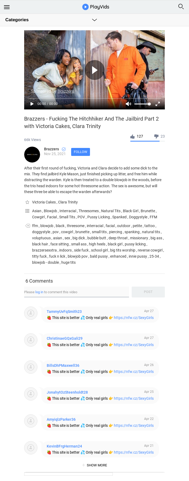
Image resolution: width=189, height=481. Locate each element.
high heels (97, 244)
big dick (78, 238)
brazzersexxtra (44, 250)
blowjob (46, 226)
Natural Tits (111, 211)
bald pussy (99, 256)
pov (56, 232)
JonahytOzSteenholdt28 (67, 392)
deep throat (118, 238)
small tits (99, 232)
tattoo (149, 226)
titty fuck (39, 256)
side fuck (81, 250)
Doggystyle (138, 217)
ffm (35, 226)
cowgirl (67, 232)
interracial (95, 226)
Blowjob (51, 211)
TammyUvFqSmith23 (64, 311)
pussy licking (135, 244)
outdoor (123, 226)
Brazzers (55, 149)
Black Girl (131, 211)
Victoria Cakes (44, 202)
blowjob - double (45, 262)
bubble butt (96, 238)
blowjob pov (78, 256)
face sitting (59, 244)
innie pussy (138, 256)
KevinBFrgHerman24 (64, 446)
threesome (75, 226)
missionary (139, 238)
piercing (115, 232)
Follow (80, 152)
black (60, 226)
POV (82, 217)
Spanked (119, 217)
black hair (40, 244)
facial (110, 226)
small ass (79, 244)
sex (67, 238)
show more (97, 465)
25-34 (154, 256)
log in (39, 292)
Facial (52, 217)
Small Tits (67, 217)
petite (137, 226)
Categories (17, 19)
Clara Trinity (68, 202)
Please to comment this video (50, 292)
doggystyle (41, 232)
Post (148, 292)
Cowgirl (38, 217)
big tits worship (122, 250)
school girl (99, 250)
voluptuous (41, 238)
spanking (132, 232)
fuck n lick (57, 256)
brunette (82, 232)
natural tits (151, 232)
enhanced (118, 256)
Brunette (148, 211)
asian (57, 238)
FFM (153, 217)
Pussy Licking (99, 217)
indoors (65, 250)
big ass (156, 238)
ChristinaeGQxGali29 (65, 338)
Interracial (68, 211)
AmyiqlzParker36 (61, 419)
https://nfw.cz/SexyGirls (134, 318)
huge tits (68, 262)
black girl (115, 244)
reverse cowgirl (150, 250)
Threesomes (89, 211)
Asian (37, 211)
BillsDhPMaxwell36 (63, 365)
